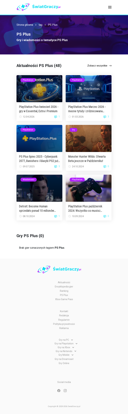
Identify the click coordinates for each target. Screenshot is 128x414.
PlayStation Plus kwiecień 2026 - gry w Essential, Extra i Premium (38, 109)
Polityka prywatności (64, 324)
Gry (73, 130)
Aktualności (64, 282)
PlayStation (28, 80)
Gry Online (64, 363)
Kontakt (64, 311)
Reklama (64, 328)
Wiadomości (28, 179)
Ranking (64, 291)
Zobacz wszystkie (97, 65)
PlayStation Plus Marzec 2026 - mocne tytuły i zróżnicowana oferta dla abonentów (87, 109)
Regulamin (64, 319)
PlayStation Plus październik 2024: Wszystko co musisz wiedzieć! (85, 209)
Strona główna (24, 24)
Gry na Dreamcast (64, 359)
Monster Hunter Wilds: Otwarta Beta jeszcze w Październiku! (87, 158)
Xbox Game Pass (64, 299)
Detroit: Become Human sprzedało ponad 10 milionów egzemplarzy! (36, 209)
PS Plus (53, 24)
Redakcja (64, 315)
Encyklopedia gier (64, 286)
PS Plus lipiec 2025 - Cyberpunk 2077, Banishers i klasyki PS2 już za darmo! (38, 159)
